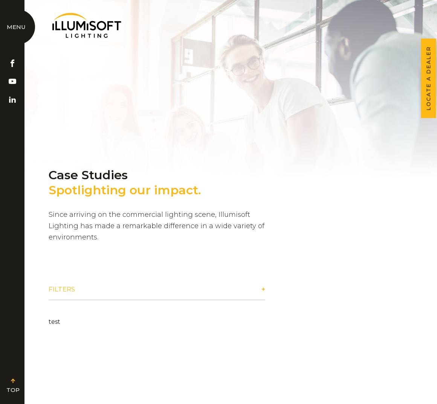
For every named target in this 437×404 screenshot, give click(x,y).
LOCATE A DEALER (428, 78)
